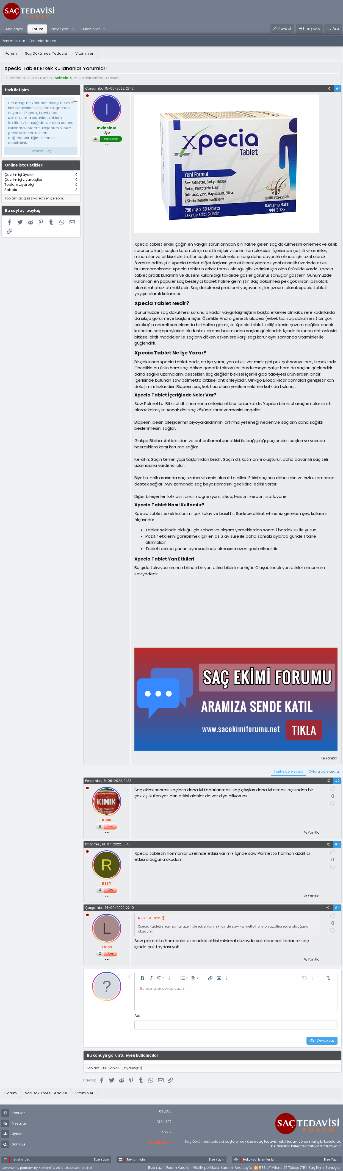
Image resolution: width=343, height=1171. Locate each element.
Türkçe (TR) (295, 1167)
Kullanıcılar (90, 29)
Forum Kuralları (179, 1167)
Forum (37, 29)
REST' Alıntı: (149, 918)
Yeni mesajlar (13, 40)
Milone (274, 1167)
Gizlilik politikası (206, 1167)
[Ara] (333, 28)
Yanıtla (331, 758)
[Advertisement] (175, 611)
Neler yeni (60, 29)
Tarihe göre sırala (288, 771)
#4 (337, 907)
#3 (337, 844)
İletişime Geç (41, 151)
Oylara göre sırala (324, 771)
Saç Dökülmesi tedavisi (204, 1141)
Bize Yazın (156, 1167)
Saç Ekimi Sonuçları (325, 1167)
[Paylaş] (329, 88)
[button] (73, 29)
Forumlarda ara (42, 40)
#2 (337, 780)
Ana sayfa (14, 29)
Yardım (227, 1167)
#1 (338, 88)
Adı (137, 1015)
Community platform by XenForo (46, 1167)
